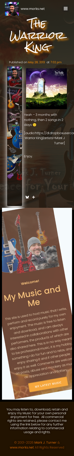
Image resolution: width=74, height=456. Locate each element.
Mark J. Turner (45, 442)
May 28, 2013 (36, 62)
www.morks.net (22, 447)
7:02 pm (56, 62)
